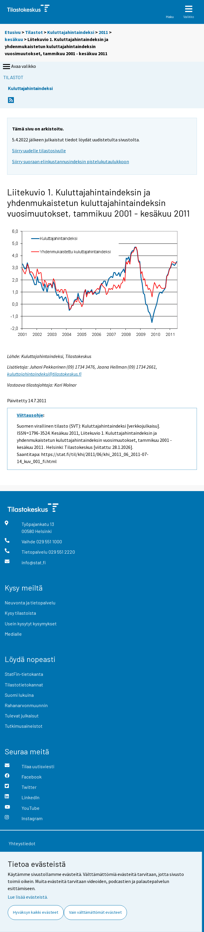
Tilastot (34, 32)
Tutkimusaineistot (24, 726)
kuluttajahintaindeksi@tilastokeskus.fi (44, 374)
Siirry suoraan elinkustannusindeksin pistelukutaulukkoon (70, 161)
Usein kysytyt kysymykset (31, 623)
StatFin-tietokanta (24, 674)
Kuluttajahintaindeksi (70, 32)
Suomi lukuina (19, 695)
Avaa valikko (19, 66)
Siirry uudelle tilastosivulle (39, 150)
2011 (103, 32)
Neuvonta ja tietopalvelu (30, 602)
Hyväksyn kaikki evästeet (35, 912)
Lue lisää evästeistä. (28, 897)
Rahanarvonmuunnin (26, 705)
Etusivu (13, 32)
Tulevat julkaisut (22, 715)
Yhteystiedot (22, 843)
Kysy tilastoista (20, 613)
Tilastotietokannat (24, 684)
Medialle (13, 634)
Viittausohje (30, 415)
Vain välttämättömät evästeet (95, 912)
